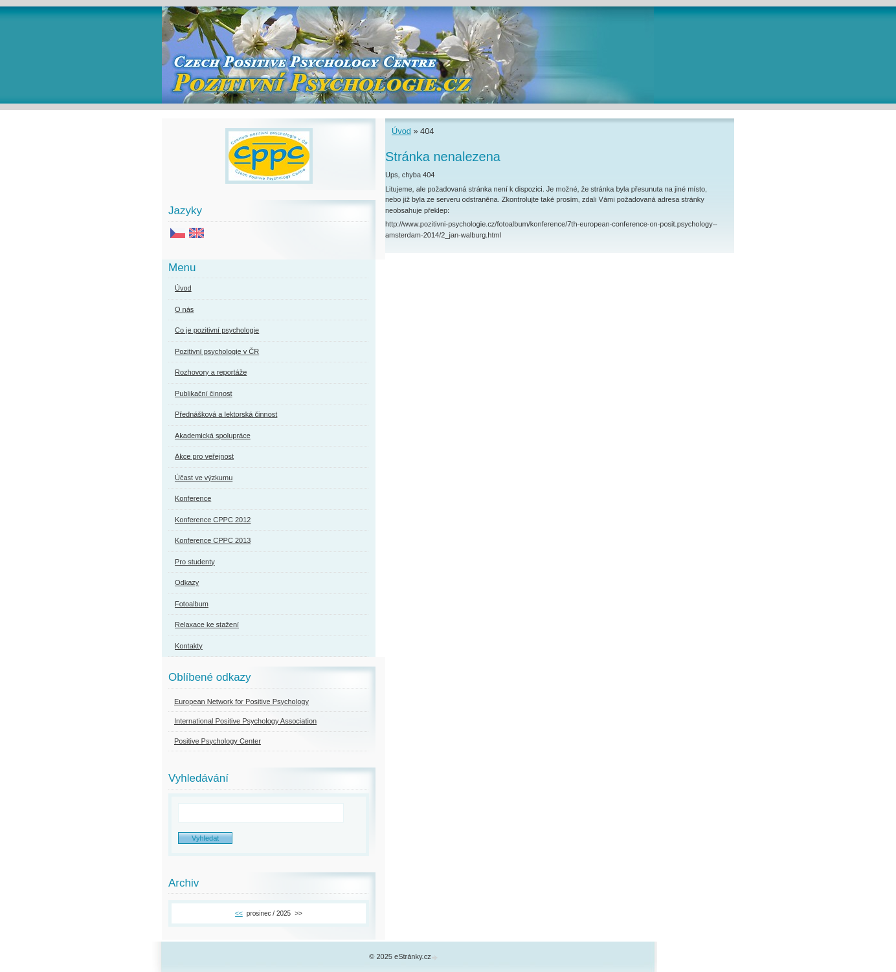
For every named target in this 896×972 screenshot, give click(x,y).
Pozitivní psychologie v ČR (217, 351)
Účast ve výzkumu (203, 477)
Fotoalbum (191, 604)
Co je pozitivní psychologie (217, 330)
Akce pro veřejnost (204, 456)
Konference (193, 498)
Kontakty (189, 646)
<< (239, 913)
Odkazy (187, 582)
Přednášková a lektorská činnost (226, 414)
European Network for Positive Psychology (241, 701)
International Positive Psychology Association (245, 721)
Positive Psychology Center (217, 741)
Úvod (401, 131)
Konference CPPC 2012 (213, 520)
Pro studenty (195, 562)
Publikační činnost (203, 393)
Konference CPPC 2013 (213, 540)
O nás (184, 309)
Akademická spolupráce (213, 435)
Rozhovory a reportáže (211, 372)
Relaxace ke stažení (207, 624)
